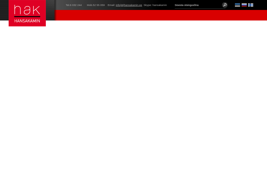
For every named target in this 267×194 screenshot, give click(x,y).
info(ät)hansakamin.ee (129, 5)
